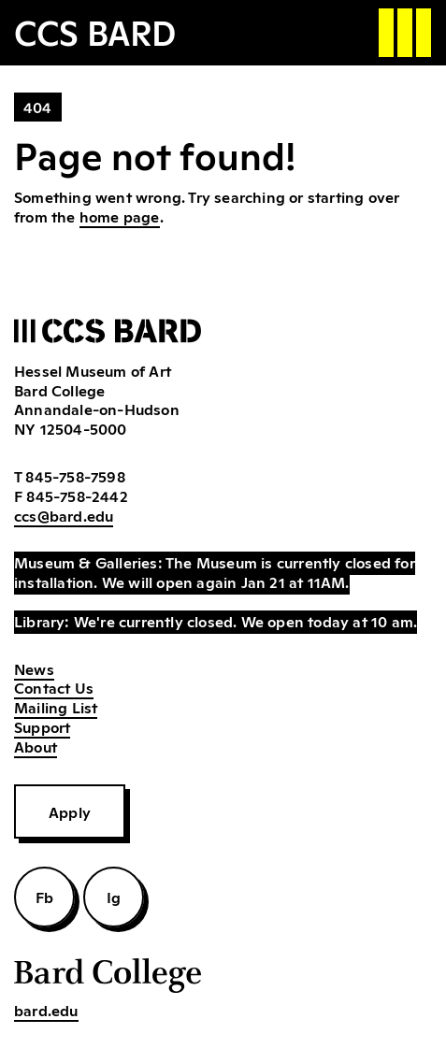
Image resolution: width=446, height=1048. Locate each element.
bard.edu (46, 1009)
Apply (70, 811)
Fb (44, 896)
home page (119, 216)
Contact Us (54, 687)
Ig (114, 896)
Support (42, 726)
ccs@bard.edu (63, 515)
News (34, 668)
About (35, 746)
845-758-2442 (76, 495)
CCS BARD (95, 30)
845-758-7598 (74, 476)
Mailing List (55, 706)
